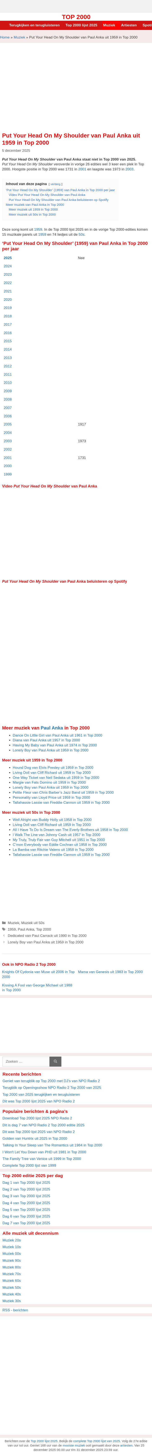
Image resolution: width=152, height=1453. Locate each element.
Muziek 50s (12, 1288)
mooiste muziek (74, 1445)
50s (82, 235)
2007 (8, 408)
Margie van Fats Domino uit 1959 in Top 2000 (49, 782)
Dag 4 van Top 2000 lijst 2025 (26, 1203)
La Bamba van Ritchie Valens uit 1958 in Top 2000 (53, 850)
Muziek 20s (12, 1240)
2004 (8, 433)
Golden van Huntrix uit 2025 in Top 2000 (35, 1139)
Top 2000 (76, 16)
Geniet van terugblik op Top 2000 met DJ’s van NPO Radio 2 (51, 1081)
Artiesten (129, 25)
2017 (8, 325)
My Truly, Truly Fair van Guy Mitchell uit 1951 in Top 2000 (59, 840)
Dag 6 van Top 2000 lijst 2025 (26, 1216)
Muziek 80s (12, 1267)
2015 (8, 341)
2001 (82, 169)
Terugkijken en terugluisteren (34, 25)
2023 (8, 274)
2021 (8, 291)
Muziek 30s (12, 1301)
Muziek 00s (12, 1254)
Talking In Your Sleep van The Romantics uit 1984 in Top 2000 (52, 1145)
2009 (8, 391)
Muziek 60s (12, 1281)
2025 (8, 258)
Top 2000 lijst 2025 (81, 25)
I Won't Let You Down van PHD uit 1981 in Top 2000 (44, 1152)
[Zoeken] (55, 1062)
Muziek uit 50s (32, 923)
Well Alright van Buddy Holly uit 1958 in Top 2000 (52, 820)
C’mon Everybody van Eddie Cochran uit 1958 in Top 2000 (60, 845)
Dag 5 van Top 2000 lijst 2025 (26, 1210)
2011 (8, 375)
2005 (8, 424)
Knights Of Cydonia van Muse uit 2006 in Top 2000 (38, 974)
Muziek (109, 25)
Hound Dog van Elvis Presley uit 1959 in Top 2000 (53, 768)
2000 (8, 466)
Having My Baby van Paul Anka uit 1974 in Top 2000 (55, 745)
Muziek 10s (12, 1247)
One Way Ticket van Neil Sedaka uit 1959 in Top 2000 (56, 778)
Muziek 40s (12, 1294)
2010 (8, 383)
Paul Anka (52, 727)
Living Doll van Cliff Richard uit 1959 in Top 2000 (52, 773)
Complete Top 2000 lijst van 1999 (29, 1166)
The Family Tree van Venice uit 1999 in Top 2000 (42, 1159)
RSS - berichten (15, 1310)
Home (5, 37)
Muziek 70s (12, 1274)
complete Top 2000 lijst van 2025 (96, 1441)
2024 (8, 266)
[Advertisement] (76, 6)
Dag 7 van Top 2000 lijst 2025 (26, 1223)
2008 (8, 399)
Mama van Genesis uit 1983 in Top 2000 (110, 972)
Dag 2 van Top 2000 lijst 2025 (26, 1189)
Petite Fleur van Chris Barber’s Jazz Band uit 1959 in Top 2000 (63, 793)
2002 (8, 449)
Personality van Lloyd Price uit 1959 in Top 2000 (51, 798)
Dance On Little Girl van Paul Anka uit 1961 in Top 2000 (57, 735)
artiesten (126, 1445)
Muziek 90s (12, 1261)
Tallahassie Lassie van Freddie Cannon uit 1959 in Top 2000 (61, 803)
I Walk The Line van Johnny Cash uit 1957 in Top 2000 (56, 835)
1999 (8, 474)
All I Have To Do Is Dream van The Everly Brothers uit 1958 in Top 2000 (70, 830)
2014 (8, 349)
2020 (8, 300)
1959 (38, 229)
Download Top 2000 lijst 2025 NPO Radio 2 (37, 1118)
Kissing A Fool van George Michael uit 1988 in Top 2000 (37, 987)
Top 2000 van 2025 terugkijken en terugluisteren (41, 1095)
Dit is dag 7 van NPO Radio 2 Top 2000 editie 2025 (44, 1125)
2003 (129, 169)
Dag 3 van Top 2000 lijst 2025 (26, 1196)
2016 (8, 333)
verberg (55, 184)
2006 (8, 416)
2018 (8, 316)
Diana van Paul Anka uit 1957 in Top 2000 (46, 740)
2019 (8, 308)
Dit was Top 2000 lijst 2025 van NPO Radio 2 (39, 1101)
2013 (8, 358)
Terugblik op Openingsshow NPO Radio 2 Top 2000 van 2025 (52, 1088)
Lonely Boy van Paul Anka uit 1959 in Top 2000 (51, 750)
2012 (8, 366)
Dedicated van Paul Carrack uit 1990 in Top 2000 (47, 936)
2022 (8, 283)
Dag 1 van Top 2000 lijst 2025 (26, 1183)
